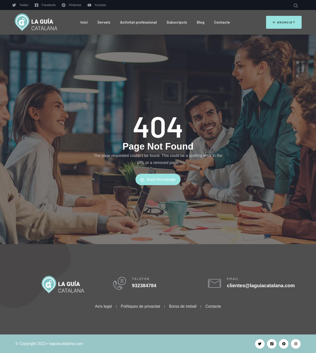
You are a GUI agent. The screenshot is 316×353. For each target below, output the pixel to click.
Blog (200, 22)
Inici (84, 22)
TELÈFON (144, 280)
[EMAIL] (216, 285)
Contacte (222, 22)
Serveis (103, 22)
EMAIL (236, 280)
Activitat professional (138, 22)
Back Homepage (157, 179)
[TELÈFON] (121, 285)
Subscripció (177, 22)
